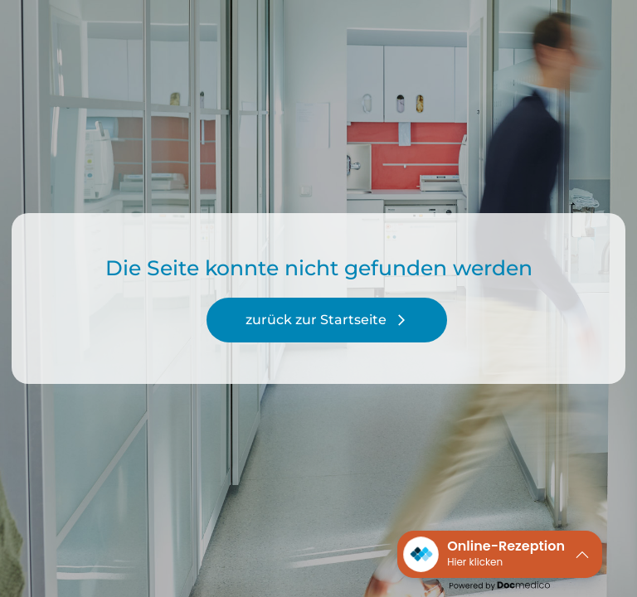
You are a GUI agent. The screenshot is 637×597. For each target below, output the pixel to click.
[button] (499, 554)
